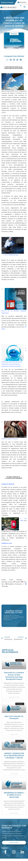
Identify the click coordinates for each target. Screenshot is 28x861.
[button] (20, 3)
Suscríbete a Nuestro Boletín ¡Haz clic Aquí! (14, 612)
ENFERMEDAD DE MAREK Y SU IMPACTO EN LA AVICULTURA (14, 795)
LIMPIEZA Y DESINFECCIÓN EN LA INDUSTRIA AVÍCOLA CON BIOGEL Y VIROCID (14, 755)
